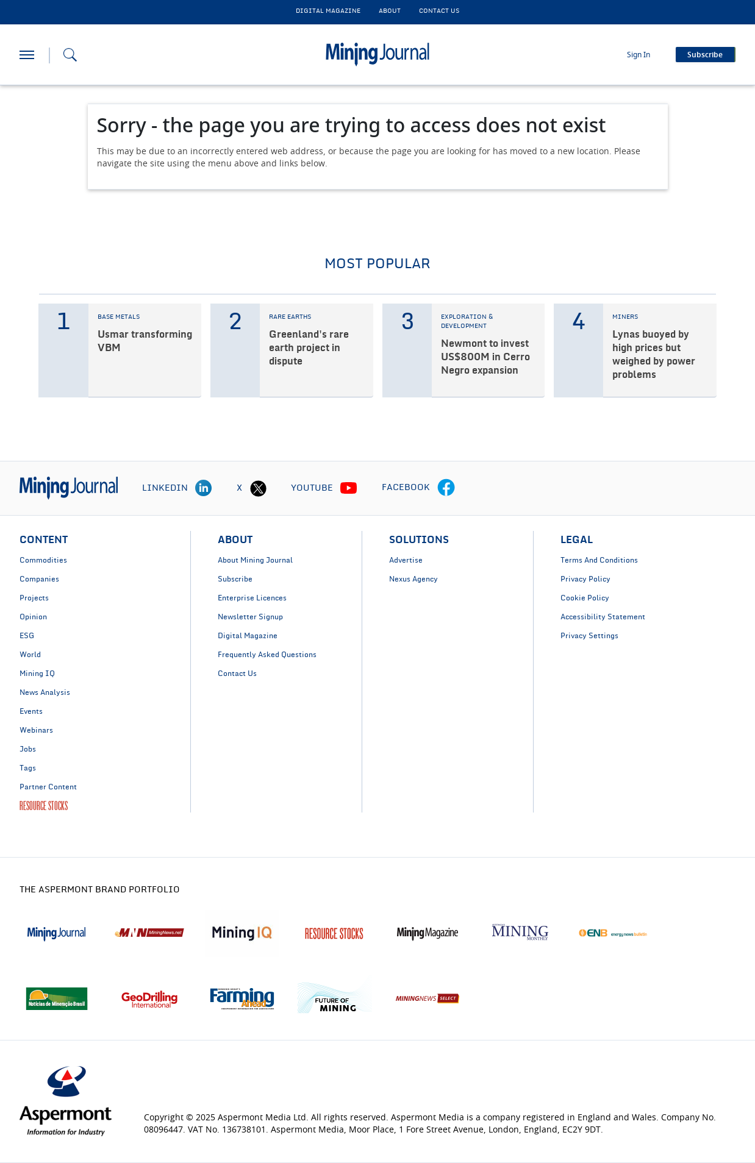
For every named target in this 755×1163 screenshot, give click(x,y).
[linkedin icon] (203, 488)
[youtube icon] (348, 488)
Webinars (36, 730)
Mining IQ (37, 673)
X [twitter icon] (239, 488)
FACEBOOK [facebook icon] (406, 487)
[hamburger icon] (27, 55)
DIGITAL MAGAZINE (328, 11)
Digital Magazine (247, 635)
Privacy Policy (585, 579)
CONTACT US (439, 11)
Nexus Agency (413, 579)
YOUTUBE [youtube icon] (312, 488)
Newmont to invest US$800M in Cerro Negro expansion (485, 357)
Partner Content (48, 787)
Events (31, 711)
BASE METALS (119, 317)
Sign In (638, 55)
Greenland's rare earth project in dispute (309, 348)
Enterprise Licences (252, 598)
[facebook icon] (446, 488)
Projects (34, 598)
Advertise (406, 560)
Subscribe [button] (705, 55)
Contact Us (237, 673)
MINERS (625, 317)
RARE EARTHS (290, 317)
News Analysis (45, 692)
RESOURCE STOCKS (44, 806)
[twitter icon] (258, 488)
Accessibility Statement (602, 617)
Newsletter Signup (250, 617)
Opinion (33, 617)
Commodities (43, 560)
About (390, 11)
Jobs (28, 749)
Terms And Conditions (599, 560)
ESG (27, 635)
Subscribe (235, 579)
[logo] (69, 488)
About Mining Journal (255, 560)
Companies (39, 579)
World (30, 654)
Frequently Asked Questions (267, 654)
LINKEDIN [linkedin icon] (165, 488)
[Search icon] (70, 55)
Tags (28, 768)
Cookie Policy (584, 598)
